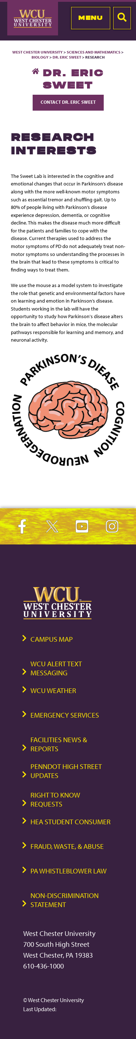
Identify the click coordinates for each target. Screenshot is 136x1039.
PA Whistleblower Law (68, 870)
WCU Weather (53, 690)
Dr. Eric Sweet (67, 57)
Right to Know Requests (55, 799)
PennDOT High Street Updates (66, 771)
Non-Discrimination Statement (64, 900)
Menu (90, 18)
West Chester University (37, 52)
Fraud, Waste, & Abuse (67, 846)
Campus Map (51, 639)
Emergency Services (64, 714)
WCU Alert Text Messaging (56, 668)
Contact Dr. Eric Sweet (68, 102)
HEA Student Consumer (70, 821)
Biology (40, 57)
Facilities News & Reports (58, 744)
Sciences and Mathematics (93, 52)
